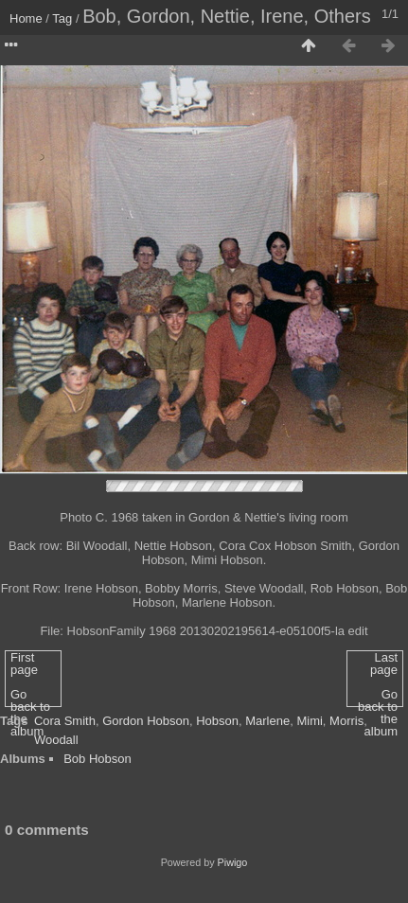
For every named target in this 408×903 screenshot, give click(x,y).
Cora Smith (65, 721)
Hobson (217, 721)
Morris (346, 721)
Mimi (309, 721)
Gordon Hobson (145, 721)
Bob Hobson (97, 759)
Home (26, 18)
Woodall (56, 740)
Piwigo (233, 862)
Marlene (267, 721)
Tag (62, 18)
